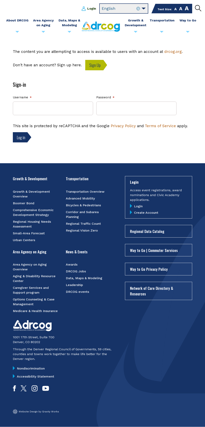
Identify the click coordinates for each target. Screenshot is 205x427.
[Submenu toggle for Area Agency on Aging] (43, 33)
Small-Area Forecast (29, 233)
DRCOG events (77, 292)
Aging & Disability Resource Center (34, 278)
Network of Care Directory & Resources (151, 291)
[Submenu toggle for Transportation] (162, 33)
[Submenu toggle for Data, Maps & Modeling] (69, 33)
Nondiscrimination (31, 368)
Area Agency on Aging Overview (30, 267)
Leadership (74, 285)
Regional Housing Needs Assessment (32, 224)
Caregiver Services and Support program (31, 290)
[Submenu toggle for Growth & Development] (136, 33)
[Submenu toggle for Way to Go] (188, 33)
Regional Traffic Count (83, 224)
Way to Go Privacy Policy (149, 269)
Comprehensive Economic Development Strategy (33, 212)
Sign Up (95, 65)
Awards (71, 264)
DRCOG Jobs (76, 271)
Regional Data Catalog (147, 231)
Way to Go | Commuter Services (154, 250)
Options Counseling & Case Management (34, 301)
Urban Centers (24, 240)
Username (20, 97)
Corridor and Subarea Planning (82, 214)
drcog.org (173, 51)
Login (91, 8)
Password (103, 97)
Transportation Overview (85, 191)
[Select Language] (124, 8)
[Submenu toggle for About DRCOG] (17, 33)
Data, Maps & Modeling (84, 278)
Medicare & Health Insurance (35, 311)
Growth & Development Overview (31, 194)
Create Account (146, 213)
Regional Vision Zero (82, 230)
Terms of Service (160, 126)
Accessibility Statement (35, 376)
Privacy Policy (123, 126)
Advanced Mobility (80, 198)
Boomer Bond (23, 203)
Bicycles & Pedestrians (83, 205)
